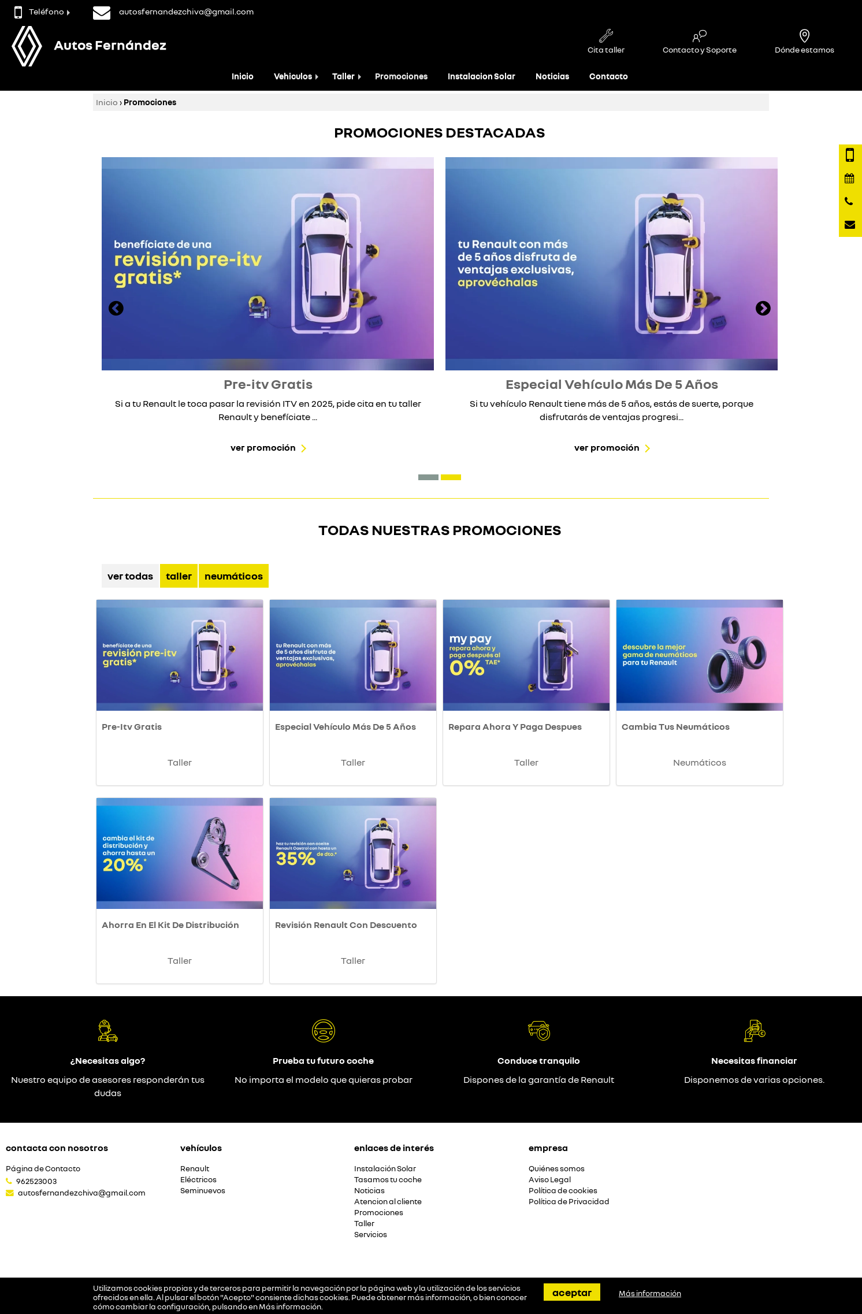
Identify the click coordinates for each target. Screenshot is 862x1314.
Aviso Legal (550, 1179)
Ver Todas (130, 575)
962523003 (36, 1181)
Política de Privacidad (569, 1201)
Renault (194, 1168)
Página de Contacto (43, 1168)
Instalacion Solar (481, 76)
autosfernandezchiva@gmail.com (82, 1192)
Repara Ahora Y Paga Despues (515, 726)
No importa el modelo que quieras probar (324, 1079)
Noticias (552, 76)
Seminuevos (202, 1190)
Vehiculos (293, 76)
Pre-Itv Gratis (132, 726)
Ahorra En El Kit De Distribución (170, 924)
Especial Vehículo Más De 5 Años (345, 726)
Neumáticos (234, 575)
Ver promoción (263, 447)
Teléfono (39, 11)
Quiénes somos (557, 1168)
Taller (343, 76)
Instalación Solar (385, 1168)
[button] (428, 477)
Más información (290, 1306)
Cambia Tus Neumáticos (676, 726)
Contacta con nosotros (57, 1147)
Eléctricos (198, 1179)
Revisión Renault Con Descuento (346, 924)
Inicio (243, 76)
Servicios (370, 1234)
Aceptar (572, 1292)
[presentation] (116, 309)
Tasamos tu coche (388, 1179)
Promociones (401, 76)
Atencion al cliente (388, 1201)
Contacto (608, 76)
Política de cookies (563, 1190)
